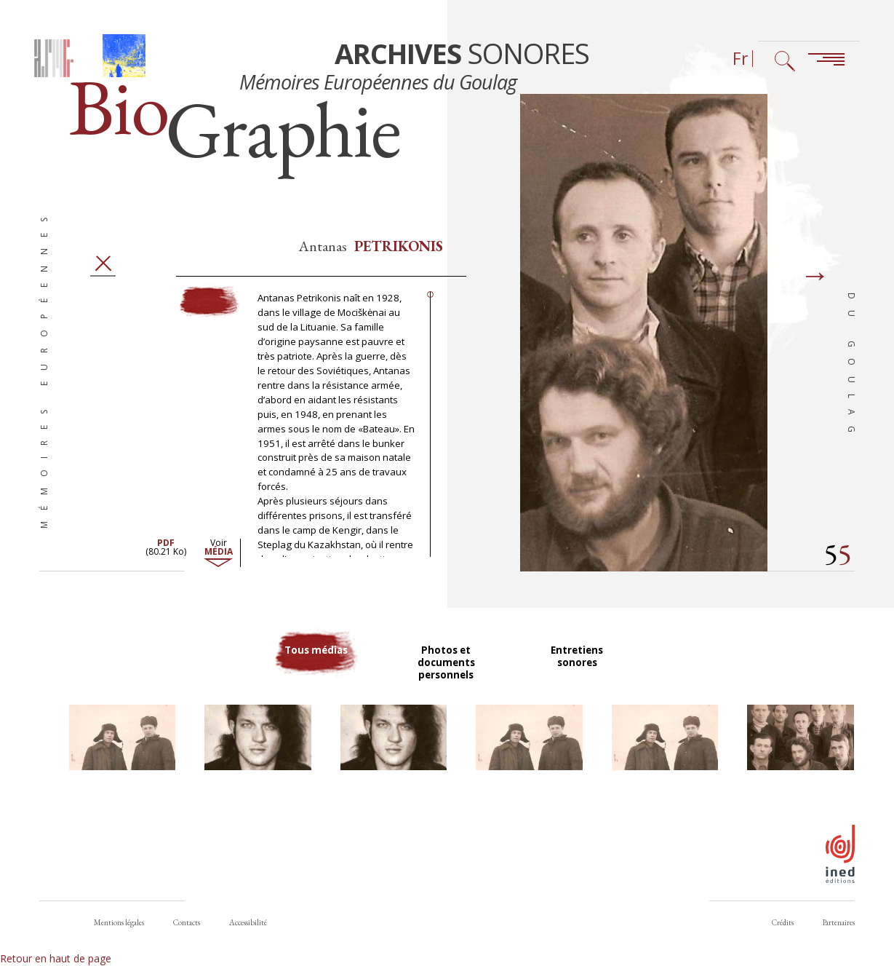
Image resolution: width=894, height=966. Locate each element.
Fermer (103, 275)
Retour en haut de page (55, 958)
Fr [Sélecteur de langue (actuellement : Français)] (741, 58)
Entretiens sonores (578, 668)
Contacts (186, 922)
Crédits (783, 922)
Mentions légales (119, 922)
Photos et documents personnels (447, 674)
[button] (122, 751)
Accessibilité (248, 922)
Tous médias (316, 668)
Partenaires (839, 922)
